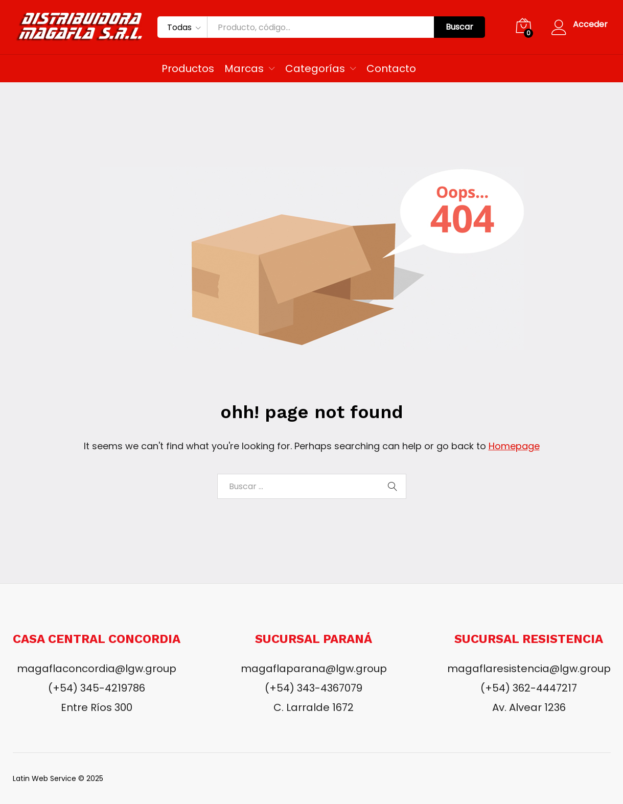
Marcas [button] (244, 68)
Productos (187, 68)
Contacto (391, 68)
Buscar (459, 27)
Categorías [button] (315, 68)
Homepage (514, 446)
